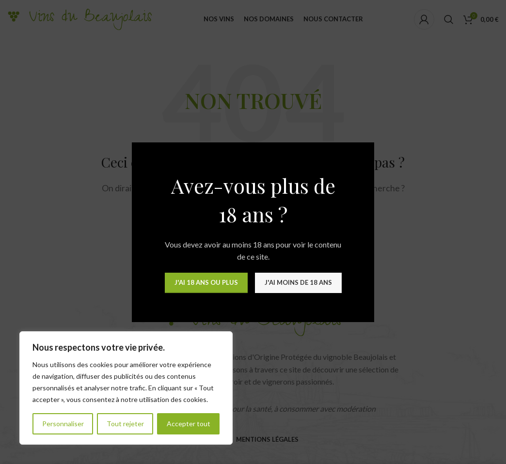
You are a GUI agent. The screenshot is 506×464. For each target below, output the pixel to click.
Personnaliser (63, 423)
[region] (126, 388)
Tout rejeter (125, 423)
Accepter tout (188, 423)
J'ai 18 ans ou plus (206, 282)
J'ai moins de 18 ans (298, 282)
